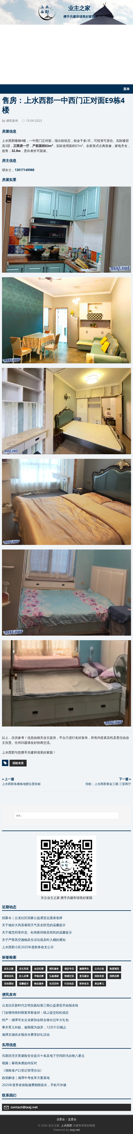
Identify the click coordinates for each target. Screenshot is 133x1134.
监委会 (72, 1119)
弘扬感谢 (54, 976)
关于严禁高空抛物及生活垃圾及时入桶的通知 (34, 940)
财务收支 (84, 983)
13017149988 (24, 170)
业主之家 (8, 968)
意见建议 (84, 976)
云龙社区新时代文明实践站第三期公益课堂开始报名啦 (40, 1005)
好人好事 (24, 976)
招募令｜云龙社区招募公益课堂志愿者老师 (32, 918)
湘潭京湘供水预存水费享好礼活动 (26, 1034)
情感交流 (69, 976)
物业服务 (39, 983)
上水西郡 (66, 1125)
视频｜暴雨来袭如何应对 (19, 1063)
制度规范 (114, 968)
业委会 (61, 1119)
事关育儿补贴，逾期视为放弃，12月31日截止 (34, 1027)
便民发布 (12, 121)
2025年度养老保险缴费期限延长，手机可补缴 (34, 1085)
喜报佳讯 (8, 976)
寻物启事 (39, 976)
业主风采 (24, 968)
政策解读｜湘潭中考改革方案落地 (26, 1078)
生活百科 (54, 983)
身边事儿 (99, 983)
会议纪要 (39, 968)
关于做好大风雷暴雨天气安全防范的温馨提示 (34, 925)
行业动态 (69, 983)
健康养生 (84, 968)
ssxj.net (75, 1130)
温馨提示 (24, 983)
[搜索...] (66, 815)
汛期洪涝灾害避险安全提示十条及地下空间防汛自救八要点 (43, 1055)
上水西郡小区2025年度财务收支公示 (28, 947)
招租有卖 (18, 763)
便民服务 (54, 968)
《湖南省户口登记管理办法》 (22, 1070)
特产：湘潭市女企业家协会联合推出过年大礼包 (35, 1020)
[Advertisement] (66, 54)
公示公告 (99, 968)
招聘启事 (114, 976)
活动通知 (8, 983)
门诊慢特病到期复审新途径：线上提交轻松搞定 (35, 1012)
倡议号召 (69, 968)
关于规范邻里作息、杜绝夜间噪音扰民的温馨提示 (37, 932)
